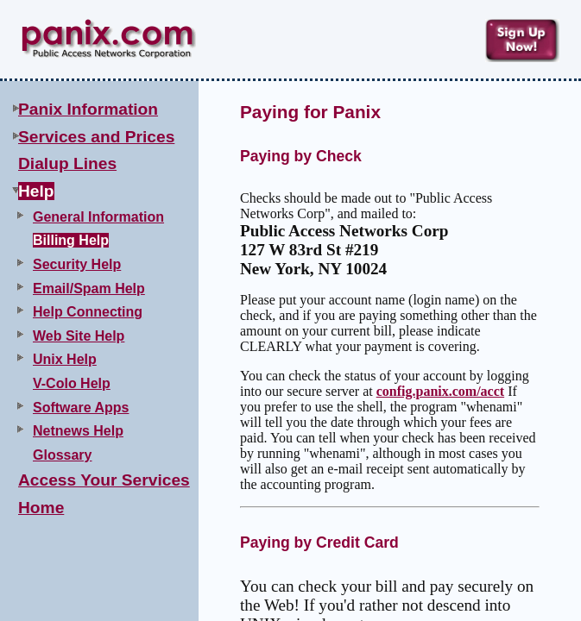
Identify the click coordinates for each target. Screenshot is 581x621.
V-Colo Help (72, 383)
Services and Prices (96, 137)
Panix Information (88, 109)
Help (36, 191)
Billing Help (71, 240)
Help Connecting (87, 311)
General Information (98, 217)
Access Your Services (104, 480)
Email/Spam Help (89, 288)
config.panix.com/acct (440, 391)
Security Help (77, 264)
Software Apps (81, 407)
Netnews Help (78, 430)
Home (41, 508)
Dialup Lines (67, 163)
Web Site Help (78, 336)
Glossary (62, 455)
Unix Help (65, 359)
